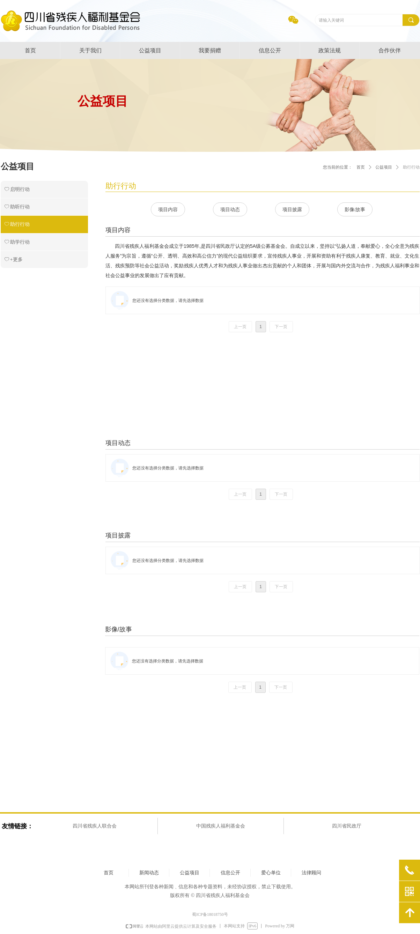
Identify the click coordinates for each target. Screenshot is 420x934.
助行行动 (411, 167)
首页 (360, 167)
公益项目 (383, 167)
